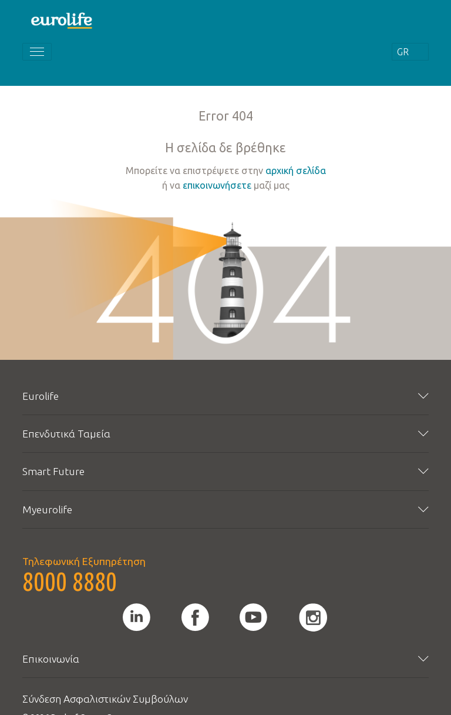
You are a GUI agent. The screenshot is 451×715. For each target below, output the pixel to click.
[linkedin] (136, 617)
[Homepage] (62, 20)
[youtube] (253, 617)
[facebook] (195, 617)
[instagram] (313, 617)
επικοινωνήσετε (217, 185)
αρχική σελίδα (295, 170)
